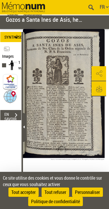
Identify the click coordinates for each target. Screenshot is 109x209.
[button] (10, 96)
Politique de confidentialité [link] (55, 201)
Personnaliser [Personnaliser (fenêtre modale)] (87, 192)
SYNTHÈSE (12, 37)
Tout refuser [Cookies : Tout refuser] (55, 192)
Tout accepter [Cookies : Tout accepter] (23, 192)
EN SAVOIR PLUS (12, 115)
